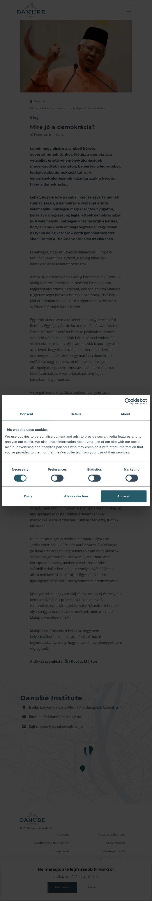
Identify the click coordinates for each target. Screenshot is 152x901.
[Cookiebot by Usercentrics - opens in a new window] (128, 401)
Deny (28, 496)
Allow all (124, 496)
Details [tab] (76, 414)
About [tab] (125, 414)
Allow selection (76, 496)
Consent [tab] (26, 414)
